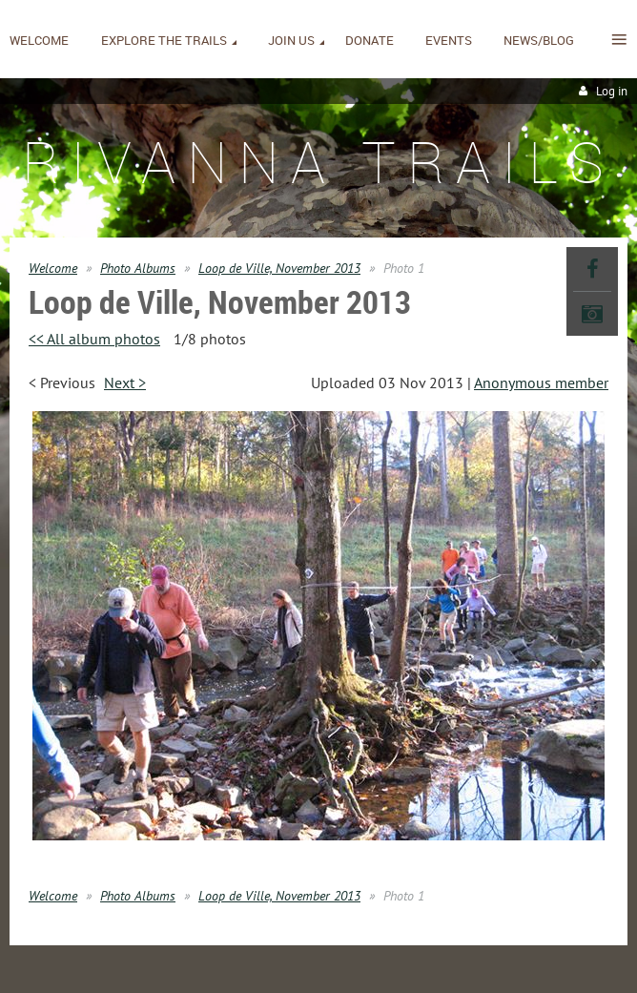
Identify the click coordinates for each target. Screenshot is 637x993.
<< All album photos (94, 338)
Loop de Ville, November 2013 (279, 268)
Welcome (53, 268)
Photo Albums (137, 268)
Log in (611, 91)
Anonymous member (541, 382)
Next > (125, 382)
